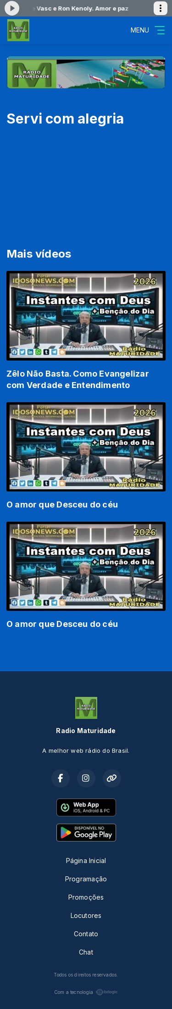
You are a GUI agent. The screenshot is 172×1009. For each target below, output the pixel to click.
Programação (86, 879)
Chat (86, 952)
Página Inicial (86, 860)
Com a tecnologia (86, 992)
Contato (86, 934)
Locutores (86, 915)
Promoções (86, 897)
